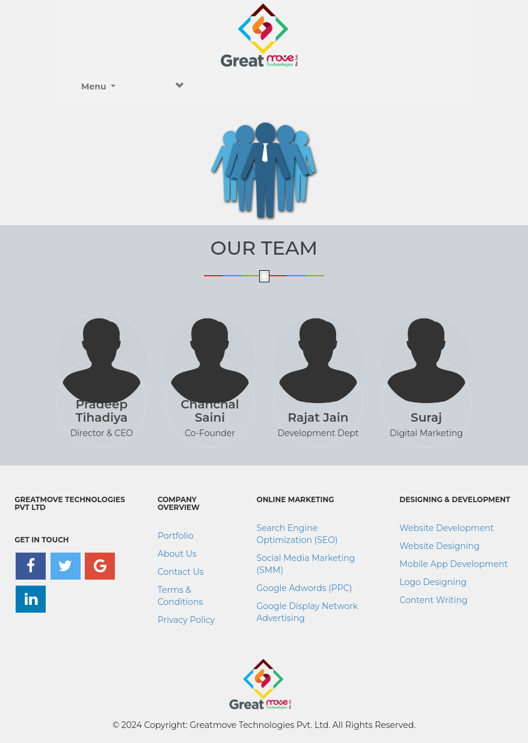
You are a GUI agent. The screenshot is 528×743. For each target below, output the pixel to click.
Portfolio (176, 535)
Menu (132, 86)
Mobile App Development (453, 564)
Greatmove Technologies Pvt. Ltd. (260, 725)
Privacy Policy (186, 619)
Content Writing (433, 600)
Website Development (446, 528)
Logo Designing (432, 582)
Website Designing (439, 546)
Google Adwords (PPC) (304, 588)
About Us (177, 553)
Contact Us (181, 571)
